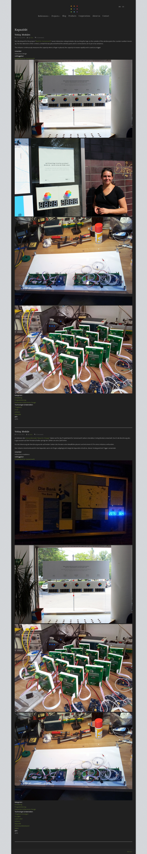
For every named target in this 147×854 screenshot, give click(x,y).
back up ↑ (129, 851)
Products (72, 16)
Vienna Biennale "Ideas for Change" (37, 438)
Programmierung (20, 400)
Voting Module (22, 431)
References (43, 16)
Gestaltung (18, 398)
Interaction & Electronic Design (25, 402)
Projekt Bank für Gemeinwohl (25, 58)
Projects (56, 16)
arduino (17, 412)
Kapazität (18, 414)
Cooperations (84, 16)
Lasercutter (19, 819)
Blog (64, 16)
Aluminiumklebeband (22, 826)
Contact (105, 16)
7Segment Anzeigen (21, 814)
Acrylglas (18, 816)
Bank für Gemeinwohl (43, 41)
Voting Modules (22, 35)
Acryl (16, 410)
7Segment (18, 407)
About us (96, 16)
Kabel (16, 828)
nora (31, 37)
